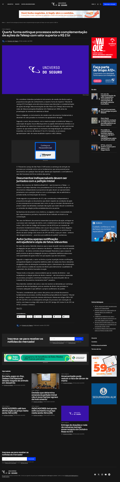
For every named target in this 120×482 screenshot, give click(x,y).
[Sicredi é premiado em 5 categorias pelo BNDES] (94, 111)
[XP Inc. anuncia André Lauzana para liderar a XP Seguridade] (94, 147)
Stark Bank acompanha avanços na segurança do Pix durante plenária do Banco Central (108, 122)
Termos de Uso (71, 343)
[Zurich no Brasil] (104, 231)
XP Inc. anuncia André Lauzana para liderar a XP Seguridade (108, 147)
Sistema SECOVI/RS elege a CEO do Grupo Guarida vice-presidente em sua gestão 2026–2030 (106, 324)
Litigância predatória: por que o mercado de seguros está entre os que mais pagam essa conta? (105, 318)
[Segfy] (104, 366)
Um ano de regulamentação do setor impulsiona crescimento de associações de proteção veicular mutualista (108, 99)
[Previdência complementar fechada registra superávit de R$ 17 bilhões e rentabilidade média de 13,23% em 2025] (94, 132)
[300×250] (104, 48)
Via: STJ (19, 309)
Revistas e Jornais (109, 4)
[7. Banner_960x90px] (45, 358)
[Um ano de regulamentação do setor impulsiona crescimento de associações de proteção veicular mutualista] (94, 96)
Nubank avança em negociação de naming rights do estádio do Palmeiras (105, 312)
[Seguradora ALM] (104, 394)
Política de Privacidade (58, 343)
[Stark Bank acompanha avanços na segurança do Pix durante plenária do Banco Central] (94, 121)
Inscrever (79, 339)
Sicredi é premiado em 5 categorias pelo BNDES (109, 111)
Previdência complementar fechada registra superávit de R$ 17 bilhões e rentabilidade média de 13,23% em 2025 (108, 135)
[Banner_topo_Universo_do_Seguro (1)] (59, 14)
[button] (3, 4)
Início (3, 22)
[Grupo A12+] (104, 74)
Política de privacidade (99, 345)
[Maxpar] (45, 151)
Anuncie (94, 338)
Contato (94, 342)
